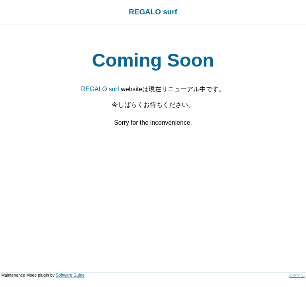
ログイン (297, 275)
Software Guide (70, 275)
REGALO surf (153, 12)
